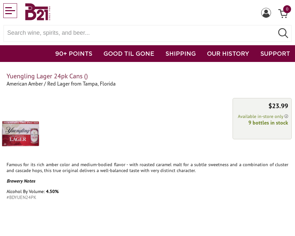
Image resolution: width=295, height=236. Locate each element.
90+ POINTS (73, 53)
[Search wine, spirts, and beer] (141, 33)
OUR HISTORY (228, 53)
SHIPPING (181, 53)
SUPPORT (275, 53)
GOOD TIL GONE (128, 53)
